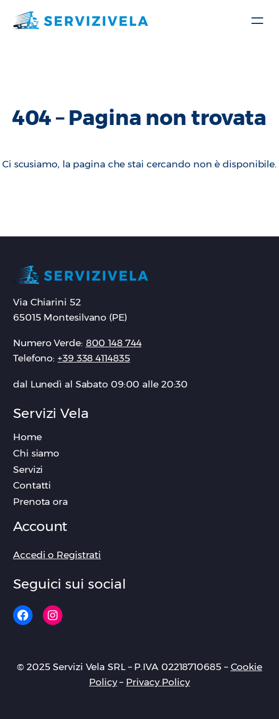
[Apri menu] (257, 20)
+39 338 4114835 (94, 358)
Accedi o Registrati (57, 554)
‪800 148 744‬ (114, 342)
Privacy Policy (158, 681)
